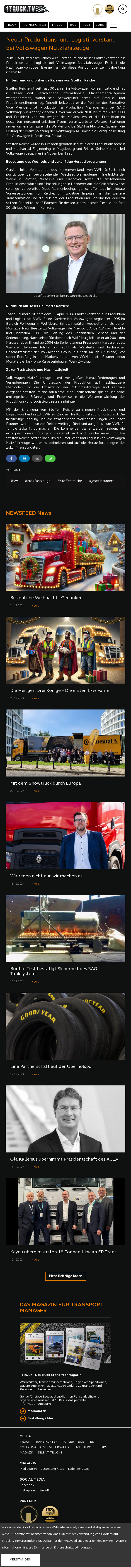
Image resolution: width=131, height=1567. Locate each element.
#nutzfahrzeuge (38, 481)
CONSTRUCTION (32, 1447)
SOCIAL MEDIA (32, 1479)
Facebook (27, 1485)
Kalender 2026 (78, 1469)
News (35, 605)
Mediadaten (37, 1411)
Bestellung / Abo (40, 1418)
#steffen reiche (69, 481)
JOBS (100, 25)
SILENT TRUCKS (50, 1452)
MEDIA (25, 1436)
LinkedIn (45, 1490)
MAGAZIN (27, 1452)
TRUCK (11, 25)
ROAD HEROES (84, 1447)
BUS (73, 25)
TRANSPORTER (34, 25)
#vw (14, 481)
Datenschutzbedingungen (72, 1547)
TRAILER (57, 25)
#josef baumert (101, 481)
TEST (86, 25)
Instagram (27, 1490)
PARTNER (28, 1501)
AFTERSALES (59, 1447)
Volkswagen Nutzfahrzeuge (79, 63)
